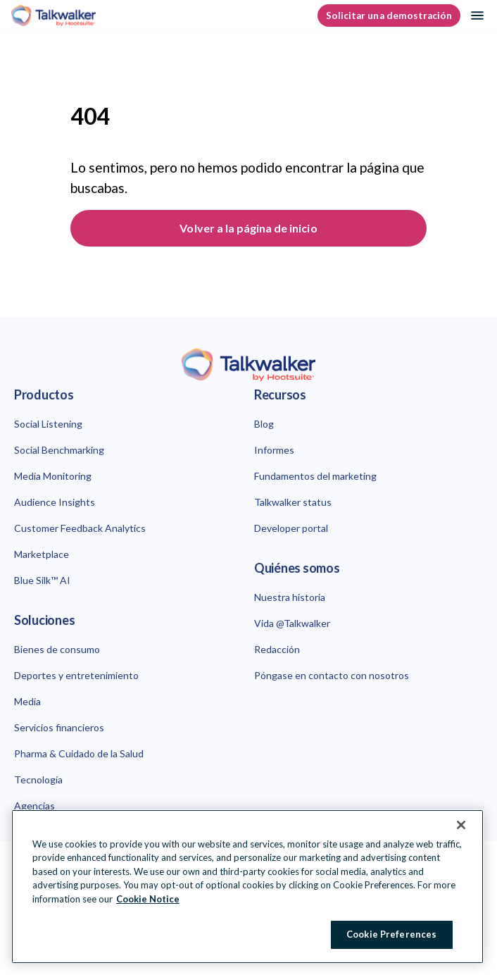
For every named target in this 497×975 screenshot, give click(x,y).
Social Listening (48, 424)
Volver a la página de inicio (248, 228)
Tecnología (38, 779)
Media (27, 701)
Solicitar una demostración (389, 15)
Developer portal (291, 528)
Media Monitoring (53, 476)
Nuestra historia (289, 597)
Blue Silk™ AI (42, 580)
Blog (264, 424)
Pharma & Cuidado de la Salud (79, 753)
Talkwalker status (293, 502)
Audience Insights (54, 502)
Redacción (277, 649)
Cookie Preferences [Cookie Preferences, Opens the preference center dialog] (391, 934)
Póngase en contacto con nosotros (331, 675)
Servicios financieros (59, 727)
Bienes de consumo (57, 649)
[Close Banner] (461, 824)
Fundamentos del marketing (315, 476)
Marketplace (41, 554)
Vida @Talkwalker (292, 623)
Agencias (34, 806)
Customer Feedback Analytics (80, 528)
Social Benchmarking (59, 450)
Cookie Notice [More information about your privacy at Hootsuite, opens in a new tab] (148, 899)
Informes (274, 450)
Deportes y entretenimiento (76, 675)
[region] (247, 886)
